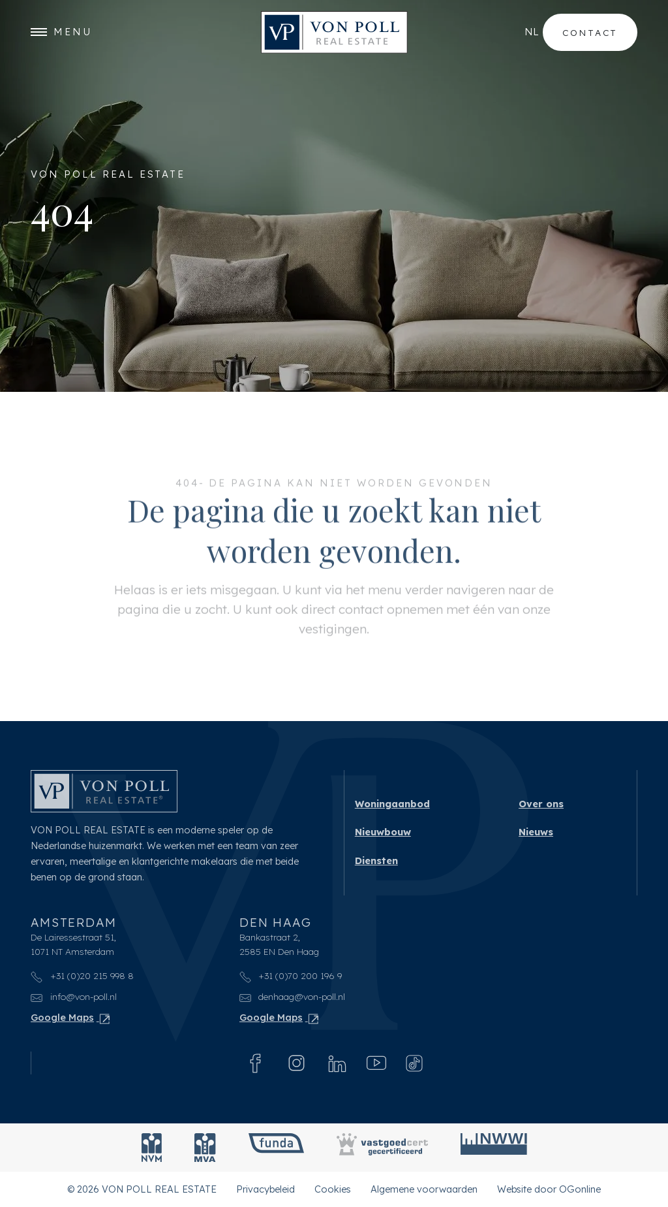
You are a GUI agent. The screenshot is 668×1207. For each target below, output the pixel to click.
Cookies (332, 1189)
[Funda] (276, 1147)
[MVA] (205, 1147)
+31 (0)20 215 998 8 (82, 976)
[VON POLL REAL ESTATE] (334, 32)
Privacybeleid (265, 1189)
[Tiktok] (414, 1063)
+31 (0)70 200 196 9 (290, 976)
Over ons (541, 803)
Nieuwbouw (383, 832)
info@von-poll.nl (74, 997)
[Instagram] (296, 1063)
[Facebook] (256, 1063)
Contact (590, 32)
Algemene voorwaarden (424, 1189)
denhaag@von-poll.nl (292, 997)
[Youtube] (376, 1063)
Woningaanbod (392, 803)
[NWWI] (494, 1147)
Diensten (376, 861)
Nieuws (536, 832)
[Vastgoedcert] (382, 1147)
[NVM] (152, 1147)
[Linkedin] (337, 1063)
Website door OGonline (549, 1189)
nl (531, 31)
